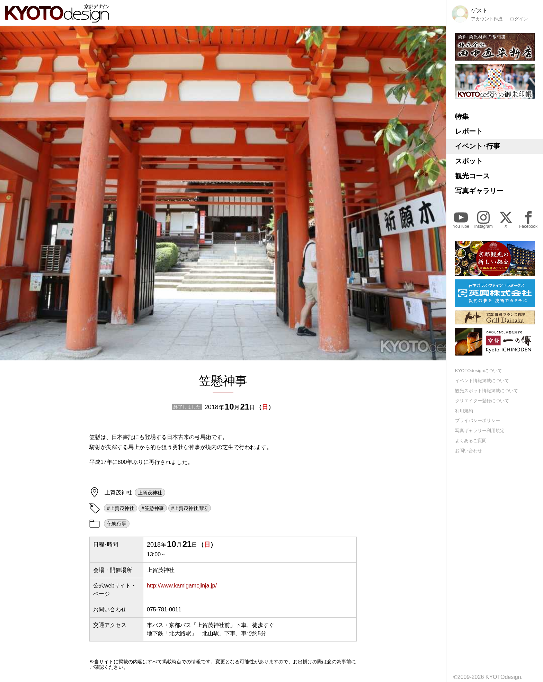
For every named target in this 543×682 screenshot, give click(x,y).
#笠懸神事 (153, 508)
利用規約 (464, 410)
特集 (462, 116)
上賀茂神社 (150, 492)
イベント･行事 (477, 146)
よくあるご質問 (471, 440)
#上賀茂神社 (120, 508)
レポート (469, 131)
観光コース (472, 176)
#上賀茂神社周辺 (189, 508)
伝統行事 (116, 523)
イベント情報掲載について (482, 380)
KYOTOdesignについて (478, 370)
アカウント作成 (486, 19)
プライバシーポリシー (477, 420)
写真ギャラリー (479, 191)
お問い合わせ (468, 450)
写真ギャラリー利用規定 (480, 430)
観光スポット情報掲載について (486, 390)
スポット (469, 161)
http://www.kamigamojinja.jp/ (182, 586)
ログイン (519, 19)
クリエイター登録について (482, 400)
